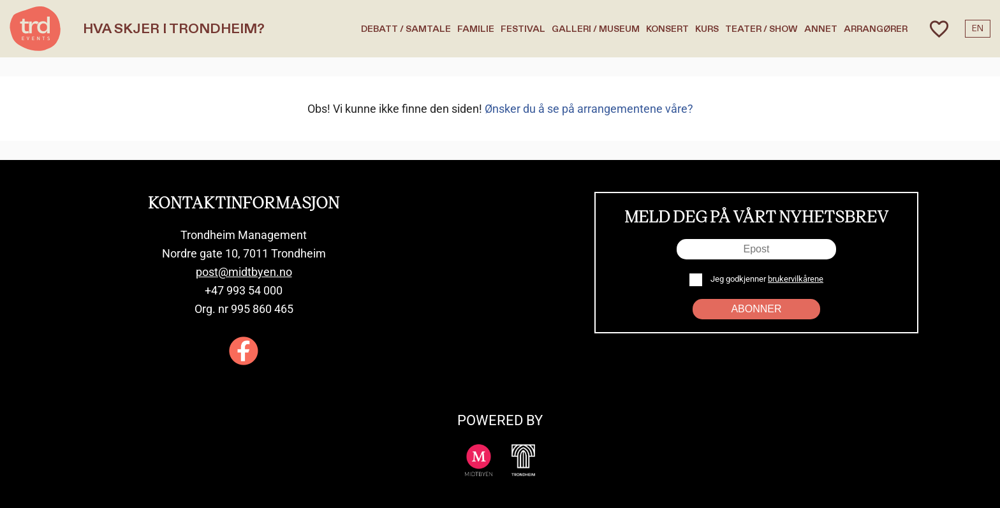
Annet (820, 29)
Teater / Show (761, 29)
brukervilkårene (795, 279)
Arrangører (876, 29)
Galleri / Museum (596, 29)
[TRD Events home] (35, 28)
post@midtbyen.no (244, 272)
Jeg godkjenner (766, 279)
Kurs (707, 29)
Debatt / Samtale (406, 29)
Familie (475, 29)
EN (977, 29)
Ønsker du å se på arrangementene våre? (589, 108)
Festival (523, 29)
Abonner (756, 308)
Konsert (667, 29)
